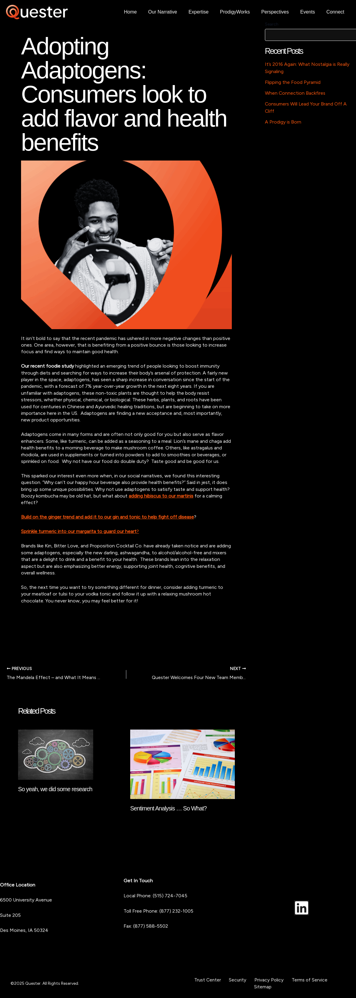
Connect (336, 11)
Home (142, 11)
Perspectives (279, 11)
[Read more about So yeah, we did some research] (55, 754)
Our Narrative (172, 11)
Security (239, 980)
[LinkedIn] (301, 907)
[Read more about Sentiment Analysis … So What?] (182, 764)
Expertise (207, 11)
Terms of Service (305, 980)
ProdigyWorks (241, 11)
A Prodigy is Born (283, 122)
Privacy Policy (267, 980)
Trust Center (212, 980)
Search (271, 24)
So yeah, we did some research (56, 789)
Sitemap (263, 986)
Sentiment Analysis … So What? (169, 808)
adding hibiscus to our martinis (161, 496)
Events (310, 11)
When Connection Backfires (295, 93)
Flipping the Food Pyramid (293, 82)
